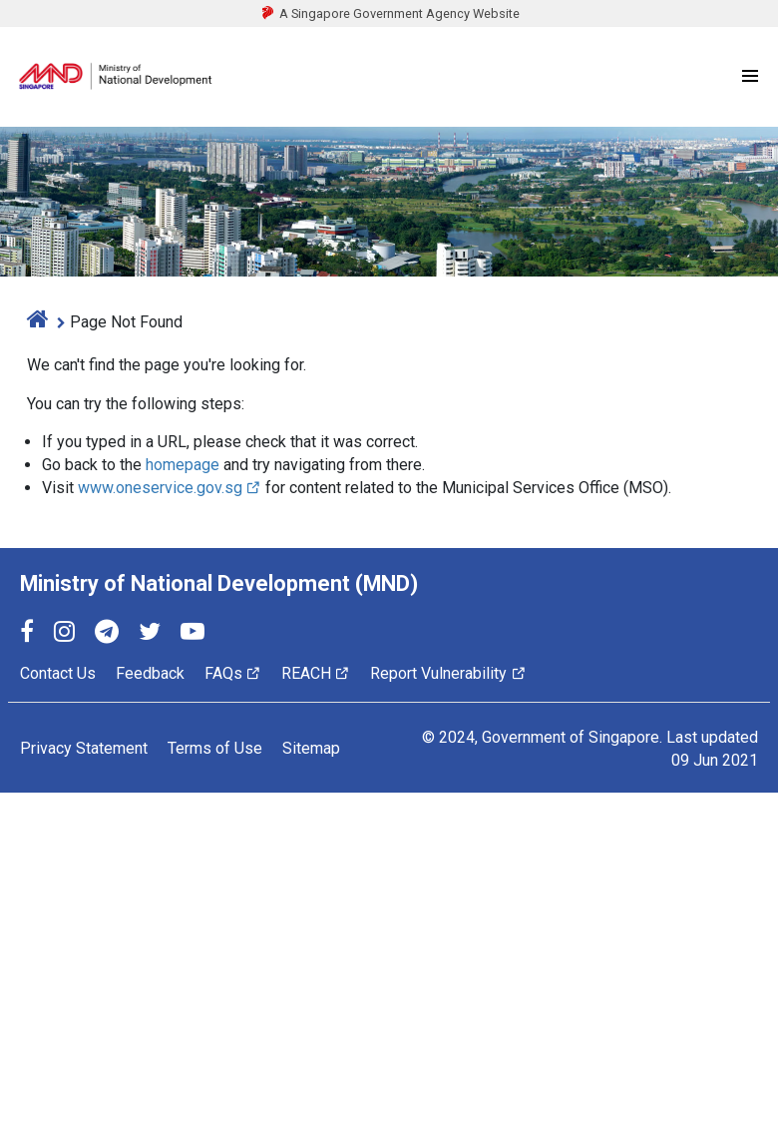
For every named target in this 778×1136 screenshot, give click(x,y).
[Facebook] (27, 634)
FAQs (232, 673)
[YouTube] (192, 634)
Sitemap (311, 748)
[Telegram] (107, 634)
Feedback (150, 673)
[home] (38, 321)
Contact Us (58, 673)
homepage (182, 464)
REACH (315, 673)
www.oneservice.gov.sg (169, 487)
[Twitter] (150, 634)
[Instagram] (64, 634)
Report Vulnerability (448, 673)
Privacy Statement (84, 748)
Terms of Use (215, 748)
